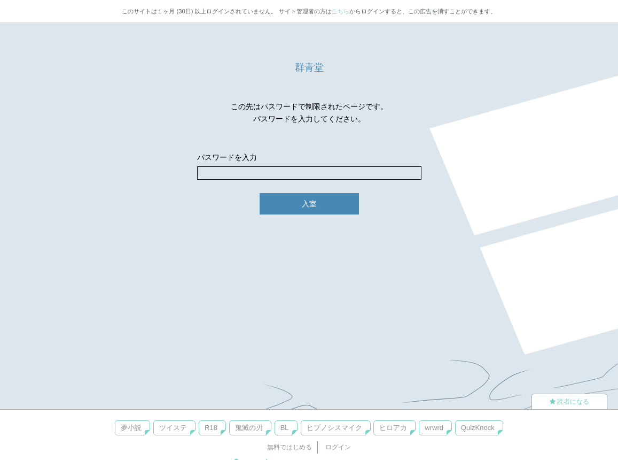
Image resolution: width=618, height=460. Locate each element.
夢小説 (131, 428)
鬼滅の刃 (249, 428)
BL (284, 428)
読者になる (569, 401)
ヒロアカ (393, 428)
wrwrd (434, 428)
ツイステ (173, 428)
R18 (211, 428)
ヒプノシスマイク (334, 428)
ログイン (338, 447)
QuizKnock (478, 428)
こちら (340, 11)
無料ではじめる (289, 447)
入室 (309, 204)
